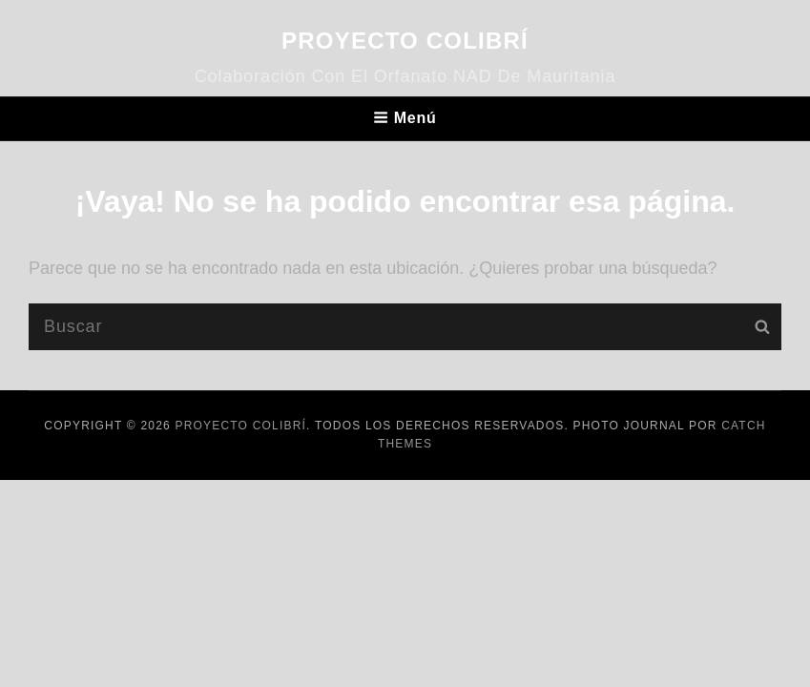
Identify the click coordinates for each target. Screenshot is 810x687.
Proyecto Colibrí (405, 40)
